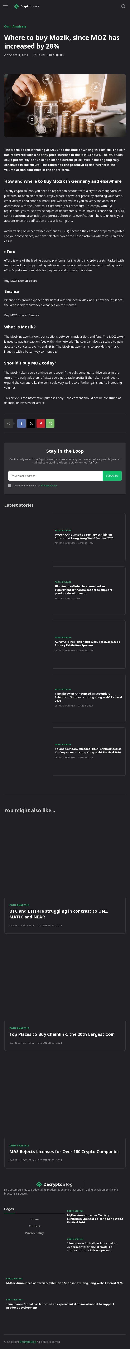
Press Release (63, 530)
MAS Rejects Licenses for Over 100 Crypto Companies (64, 1151)
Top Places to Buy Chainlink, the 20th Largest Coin (62, 1034)
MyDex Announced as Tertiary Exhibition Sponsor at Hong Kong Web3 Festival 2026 (84, 536)
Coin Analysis (15, 26)
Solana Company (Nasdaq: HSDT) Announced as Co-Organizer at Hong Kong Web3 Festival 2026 (88, 750)
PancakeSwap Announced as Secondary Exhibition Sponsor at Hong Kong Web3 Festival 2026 (88, 697)
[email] (55, 476)
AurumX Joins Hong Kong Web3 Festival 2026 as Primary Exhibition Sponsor (87, 643)
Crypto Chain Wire (65, 543)
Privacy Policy (49, 485)
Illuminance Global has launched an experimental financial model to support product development (83, 589)
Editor (58, 598)
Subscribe (112, 475)
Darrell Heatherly (50, 55)
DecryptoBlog (28, 1342)
